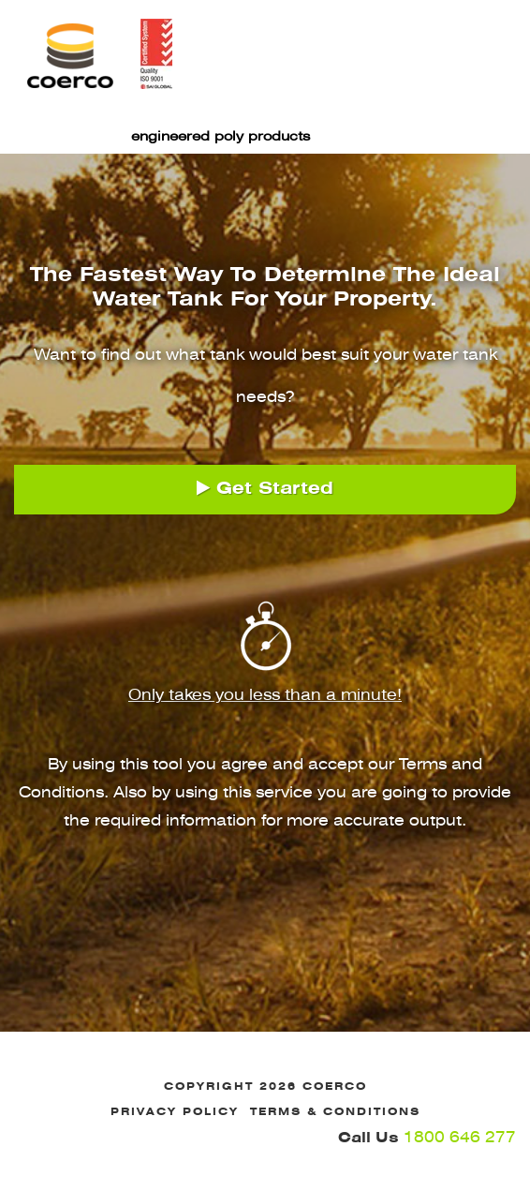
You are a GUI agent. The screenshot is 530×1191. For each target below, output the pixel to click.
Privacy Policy (174, 1111)
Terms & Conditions (335, 1111)
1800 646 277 (427, 1136)
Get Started (265, 488)
